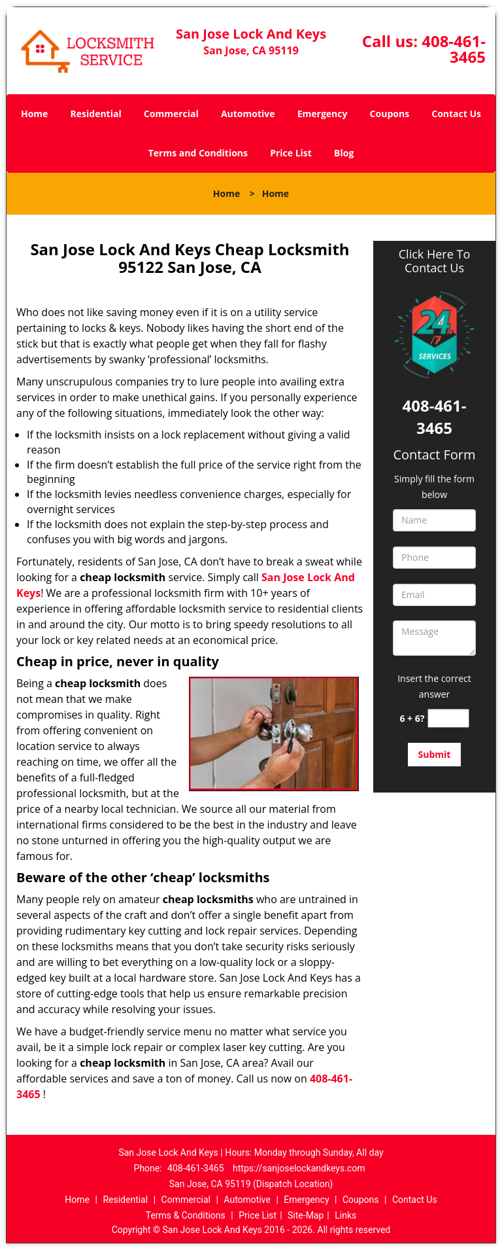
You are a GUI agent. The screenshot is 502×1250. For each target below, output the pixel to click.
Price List (291, 153)
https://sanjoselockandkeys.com (299, 1168)
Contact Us (456, 113)
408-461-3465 (454, 48)
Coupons (389, 113)
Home (34, 113)
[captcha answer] (448, 718)
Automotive (248, 113)
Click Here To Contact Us (434, 261)
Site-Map (306, 1215)
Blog (344, 153)
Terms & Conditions (186, 1215)
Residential (96, 113)
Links (345, 1215)
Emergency (322, 113)
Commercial (171, 113)
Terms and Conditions (198, 153)
